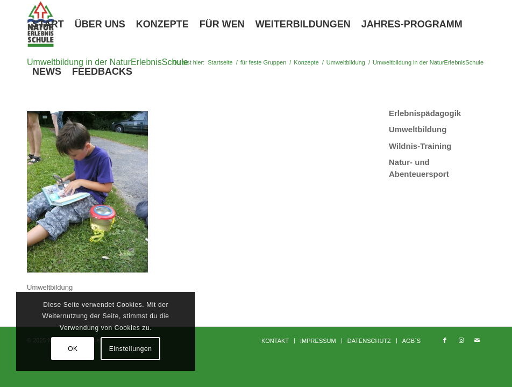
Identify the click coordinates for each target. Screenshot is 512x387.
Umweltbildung (418, 129)
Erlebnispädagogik (425, 113)
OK (73, 349)
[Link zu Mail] (477, 340)
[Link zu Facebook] (445, 340)
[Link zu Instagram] (461, 340)
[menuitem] (48, 24)
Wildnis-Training (420, 145)
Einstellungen (130, 349)
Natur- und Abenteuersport (419, 167)
